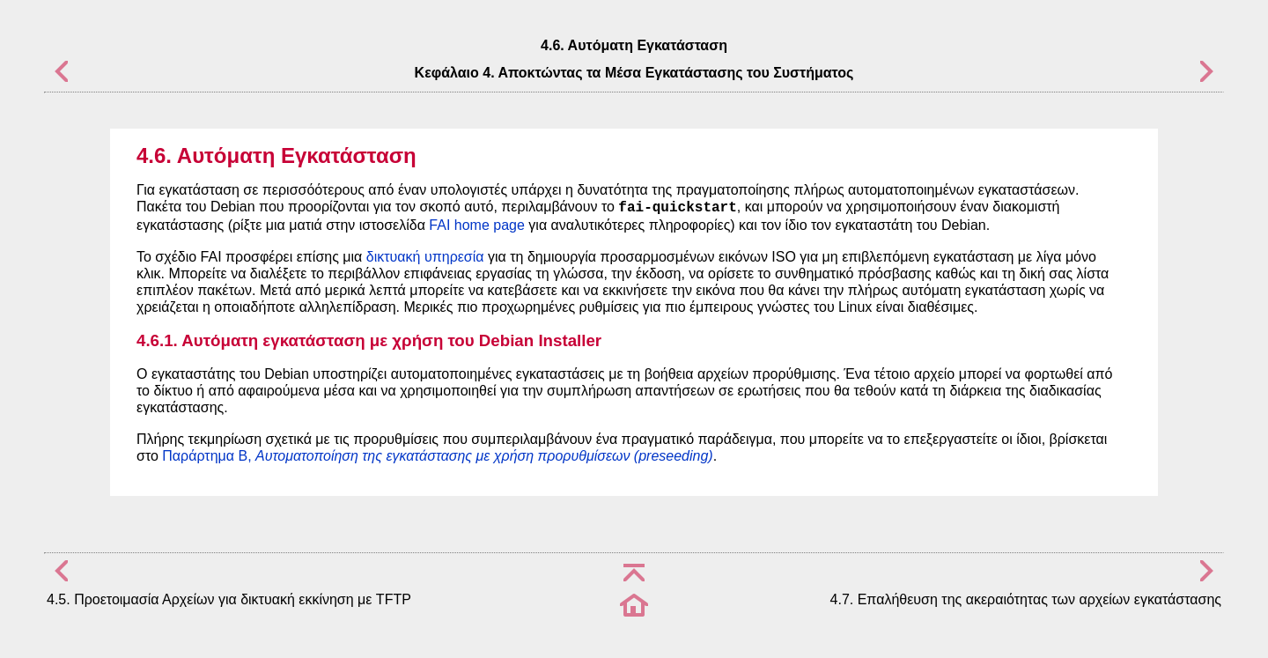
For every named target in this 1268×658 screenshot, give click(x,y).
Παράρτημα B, (437, 455)
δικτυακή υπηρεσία (425, 256)
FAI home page (477, 225)
